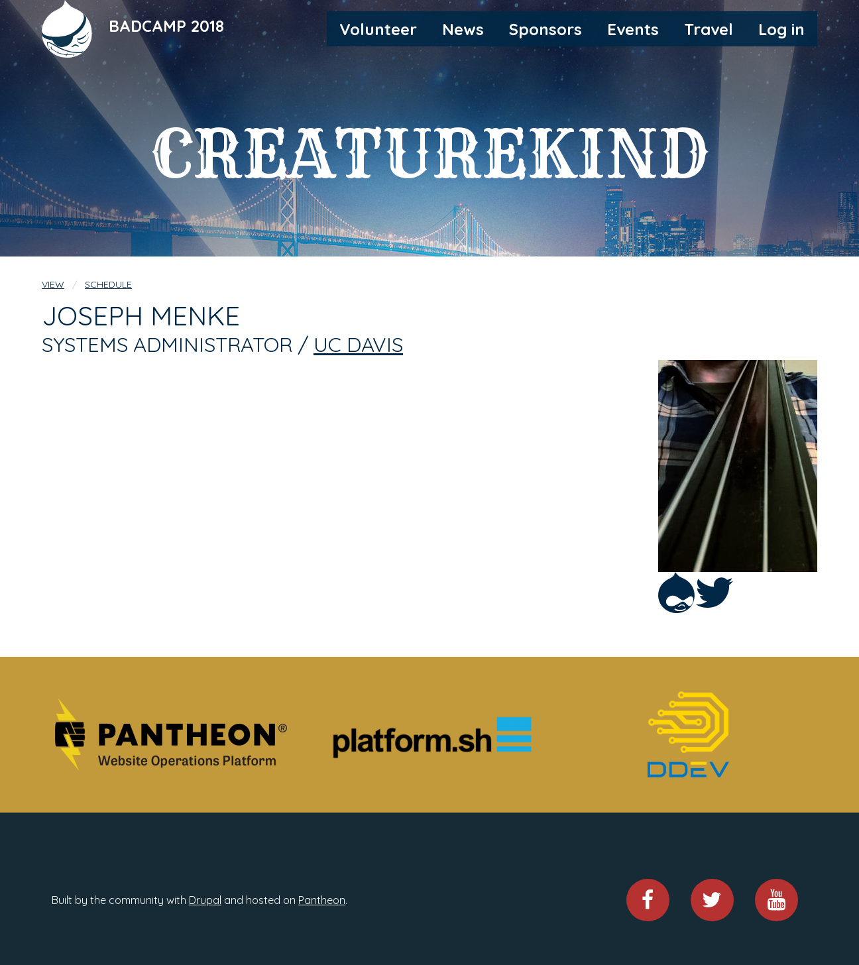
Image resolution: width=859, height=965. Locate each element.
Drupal (205, 900)
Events (633, 29)
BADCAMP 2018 (166, 26)
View (53, 284)
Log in (781, 29)
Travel (708, 29)
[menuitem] (378, 28)
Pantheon (321, 900)
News (463, 29)
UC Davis (358, 344)
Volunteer (378, 29)
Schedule (108, 284)
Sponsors (545, 29)
